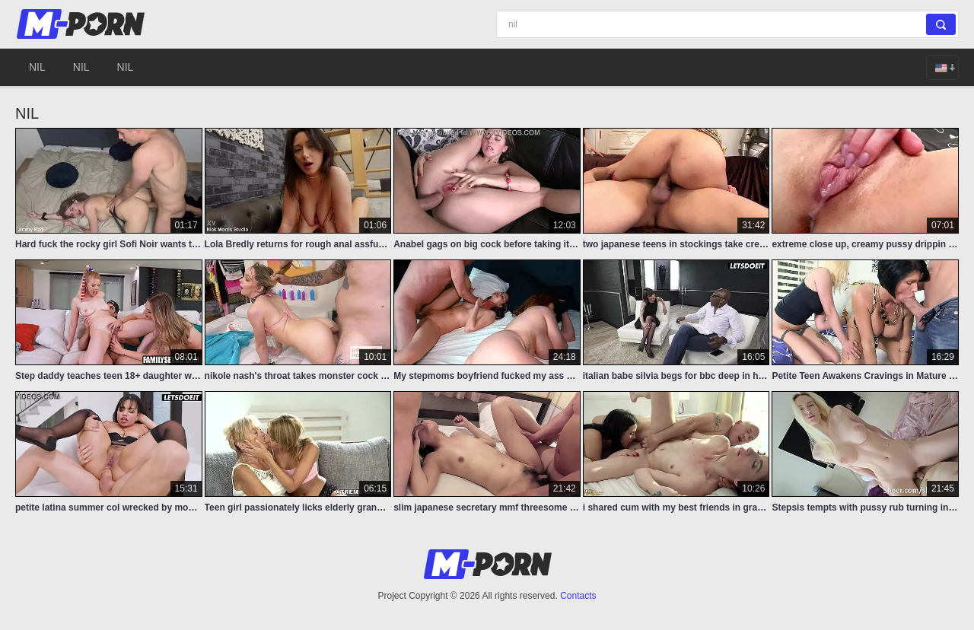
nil (37, 67)
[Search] (727, 24)
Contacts (578, 595)
